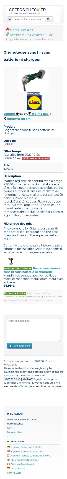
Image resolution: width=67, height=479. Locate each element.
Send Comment (19, 345)
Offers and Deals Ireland (20, 464)
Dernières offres (14, 432)
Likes (9, 428)
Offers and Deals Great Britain (23, 460)
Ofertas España (16, 468)
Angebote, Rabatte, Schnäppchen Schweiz (29, 456)
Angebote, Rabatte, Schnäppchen (25, 451)
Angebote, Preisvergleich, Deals (24, 447)
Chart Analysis (14, 473)
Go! (49, 19)
